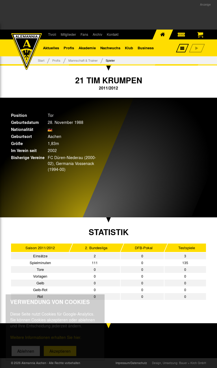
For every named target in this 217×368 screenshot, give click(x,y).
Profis (69, 47)
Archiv (97, 34)
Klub (129, 47)
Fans (84, 34)
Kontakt (112, 34)
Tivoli (52, 34)
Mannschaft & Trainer (83, 60)
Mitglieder (68, 34)
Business (146, 47)
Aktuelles (51, 47)
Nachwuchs (110, 47)
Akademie (87, 47)
